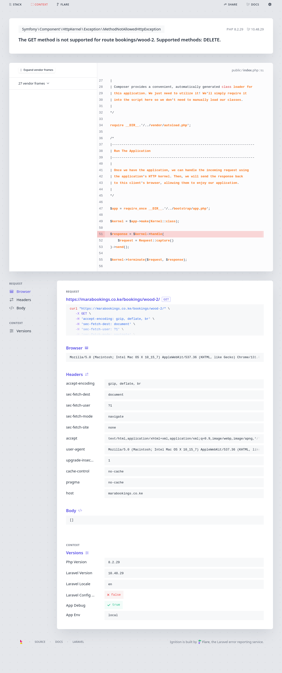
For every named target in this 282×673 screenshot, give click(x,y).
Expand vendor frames (36, 70)
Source (40, 642)
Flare (204, 642)
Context (16, 323)
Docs (59, 642)
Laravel (78, 642)
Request (15, 283)
